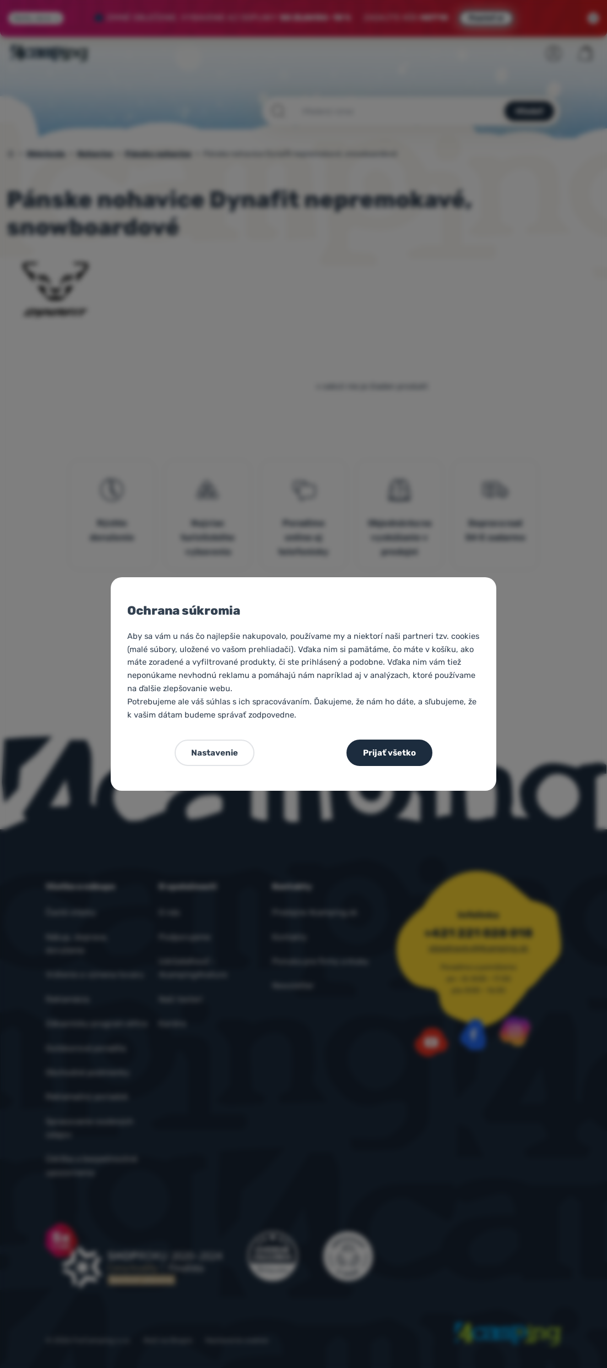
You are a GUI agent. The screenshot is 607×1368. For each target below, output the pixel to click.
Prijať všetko (389, 753)
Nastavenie (214, 753)
